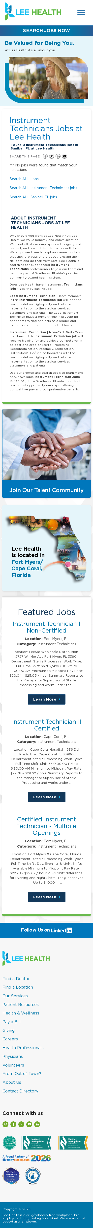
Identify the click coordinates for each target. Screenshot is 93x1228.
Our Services (15, 996)
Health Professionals (23, 1047)
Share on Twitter (51, 156)
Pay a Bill (11, 1021)
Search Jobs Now (46, 30)
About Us (11, 1082)
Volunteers (13, 1065)
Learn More (49, 701)
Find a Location (17, 987)
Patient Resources (20, 1004)
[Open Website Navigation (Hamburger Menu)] (81, 12)
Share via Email (64, 156)
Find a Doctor (16, 978)
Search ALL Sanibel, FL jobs (33, 197)
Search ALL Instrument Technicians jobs (43, 188)
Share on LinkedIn (58, 156)
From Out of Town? (21, 1073)
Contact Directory (20, 1091)
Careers (10, 1039)
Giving (8, 1030)
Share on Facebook (45, 156)
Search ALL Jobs (24, 179)
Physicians (12, 1056)
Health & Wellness (20, 1013)
